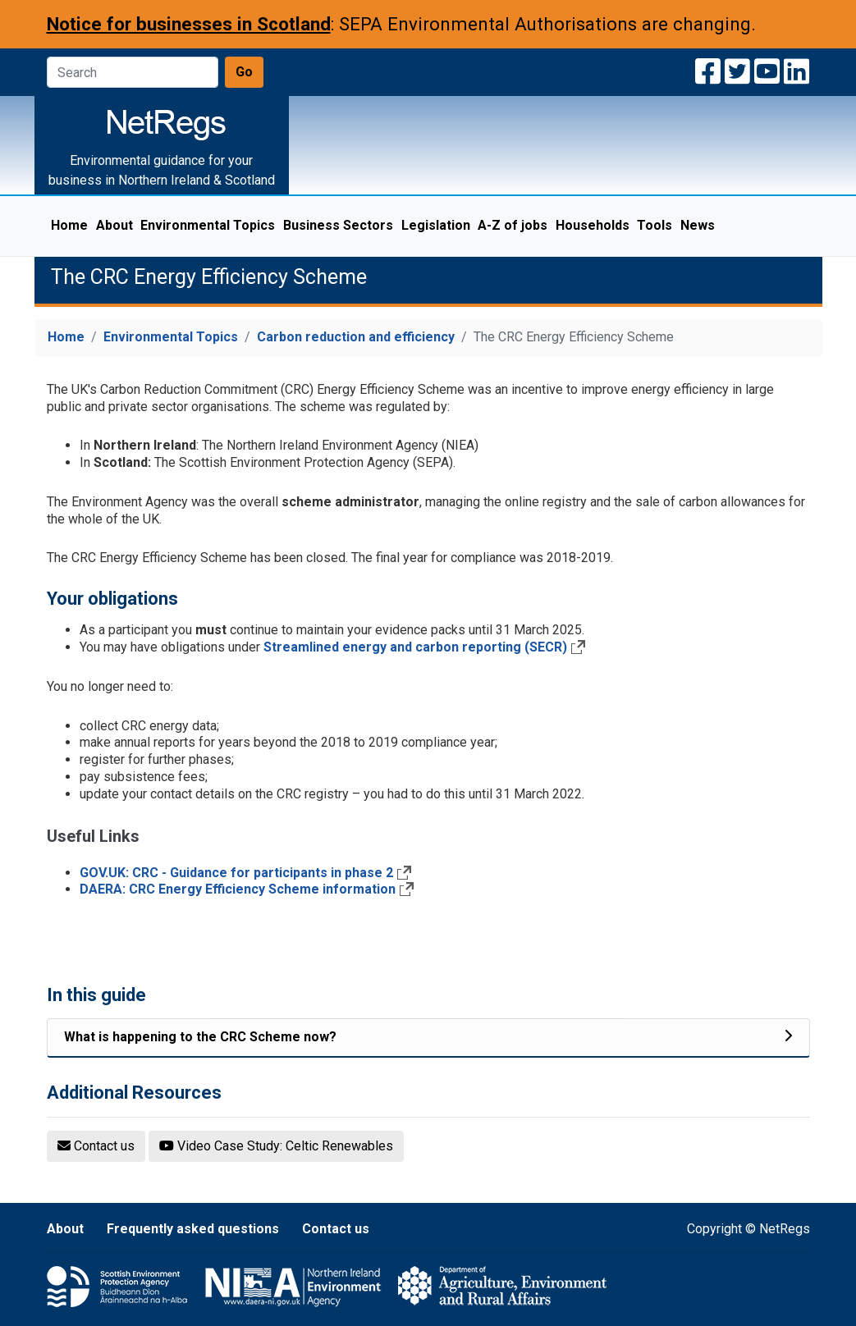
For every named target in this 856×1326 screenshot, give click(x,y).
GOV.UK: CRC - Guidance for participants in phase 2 (236, 872)
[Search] (132, 72)
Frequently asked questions (193, 1229)
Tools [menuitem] (654, 225)
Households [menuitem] (592, 225)
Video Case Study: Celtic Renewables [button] (276, 1146)
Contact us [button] (96, 1146)
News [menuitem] (697, 225)
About (65, 1229)
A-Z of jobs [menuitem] (512, 225)
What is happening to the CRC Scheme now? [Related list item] (200, 1037)
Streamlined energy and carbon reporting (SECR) (415, 647)
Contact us (335, 1229)
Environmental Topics (170, 337)
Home (66, 337)
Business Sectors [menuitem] (338, 225)
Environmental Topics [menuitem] (209, 225)
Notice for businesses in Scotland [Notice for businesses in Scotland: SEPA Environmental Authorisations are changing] (189, 23)
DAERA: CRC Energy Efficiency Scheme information (238, 889)
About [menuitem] (114, 225)
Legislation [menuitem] (435, 225)
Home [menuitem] (69, 225)
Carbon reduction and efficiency (356, 337)
